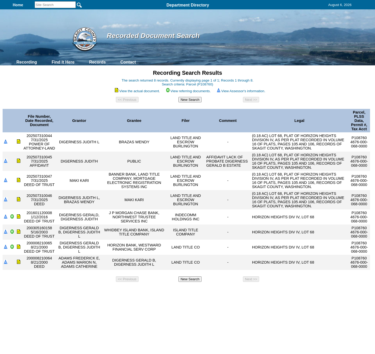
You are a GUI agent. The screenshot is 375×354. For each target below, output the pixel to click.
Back (117, 291)
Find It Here (63, 62)
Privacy (185, 291)
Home (137, 291)
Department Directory (187, 5)
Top (101, 291)
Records (97, 62)
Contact (128, 62)
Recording (26, 62)
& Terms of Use (204, 291)
